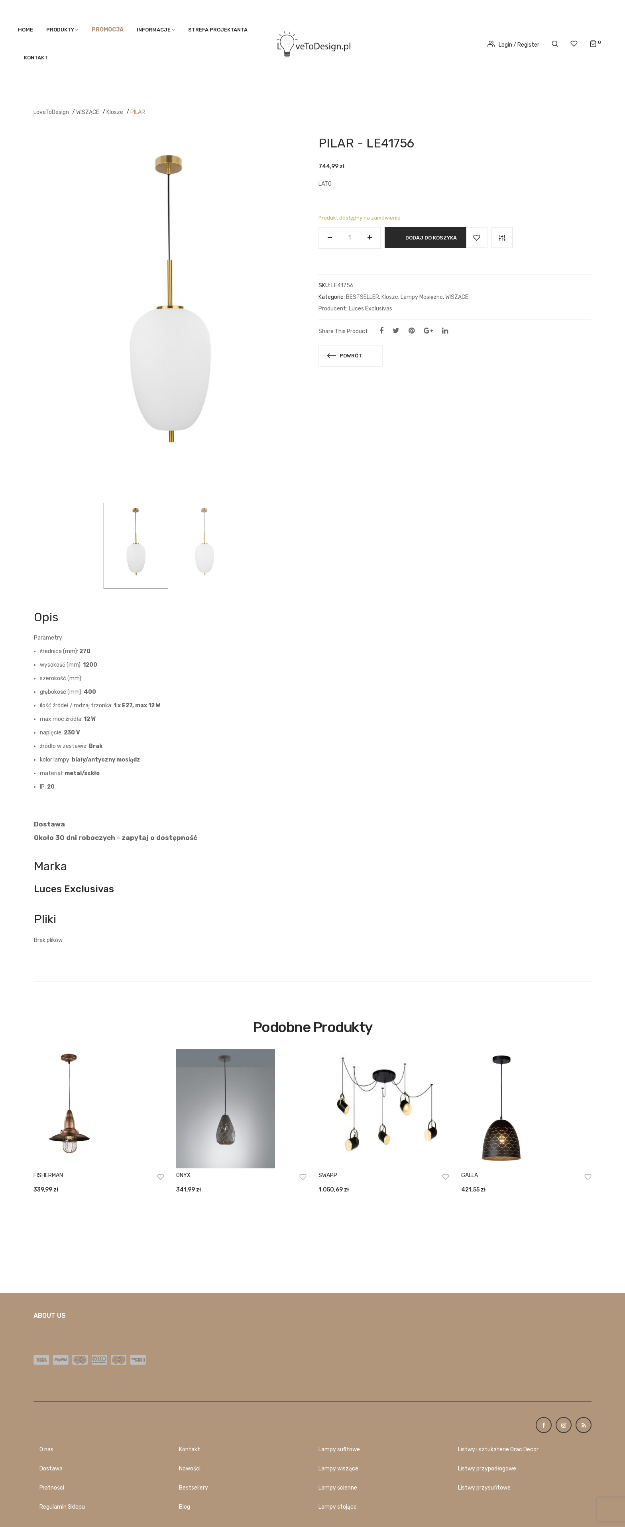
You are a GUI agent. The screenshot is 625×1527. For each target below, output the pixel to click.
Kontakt (36, 58)
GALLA (469, 1175)
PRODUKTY (60, 30)
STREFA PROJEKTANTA (218, 30)
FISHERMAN (48, 1175)
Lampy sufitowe (339, 1449)
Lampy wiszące (338, 1468)
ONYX (183, 1175)
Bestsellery (193, 1487)
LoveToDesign (51, 112)
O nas (46, 1449)
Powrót (344, 356)
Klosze (114, 112)
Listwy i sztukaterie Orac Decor (498, 1449)
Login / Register (513, 44)
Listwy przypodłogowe (487, 1468)
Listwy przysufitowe (484, 1487)
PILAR (137, 112)
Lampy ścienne (337, 1487)
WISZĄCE (87, 112)
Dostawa (51, 1468)
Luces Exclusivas (370, 308)
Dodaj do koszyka (431, 237)
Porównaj (502, 237)
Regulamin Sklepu (62, 1506)
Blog (184, 1506)
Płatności (51, 1487)
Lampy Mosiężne (422, 297)
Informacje (154, 30)
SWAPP (327, 1175)
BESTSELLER (362, 297)
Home (25, 30)
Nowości (189, 1468)
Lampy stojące (337, 1506)
